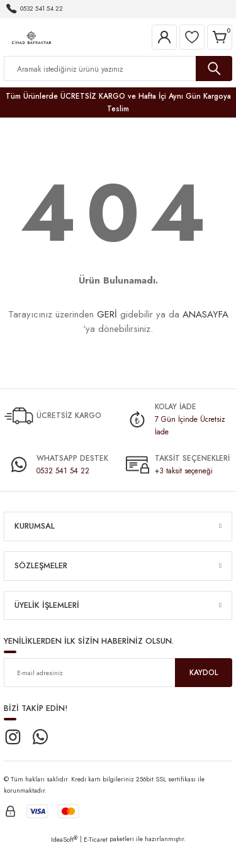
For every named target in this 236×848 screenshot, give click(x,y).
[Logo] (31, 36)
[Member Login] (164, 37)
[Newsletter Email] (118, 672)
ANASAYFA (205, 314)
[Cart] (219, 37)
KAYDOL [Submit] (203, 672)
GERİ (107, 314)
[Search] (118, 68)
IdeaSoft (64, 839)
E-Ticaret (96, 839)
